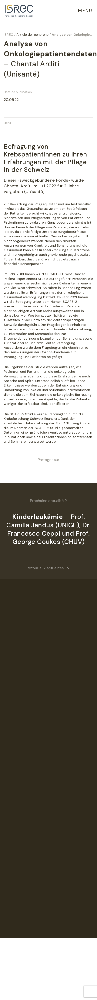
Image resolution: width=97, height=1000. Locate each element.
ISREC (8, 34)
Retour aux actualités (45, 567)
